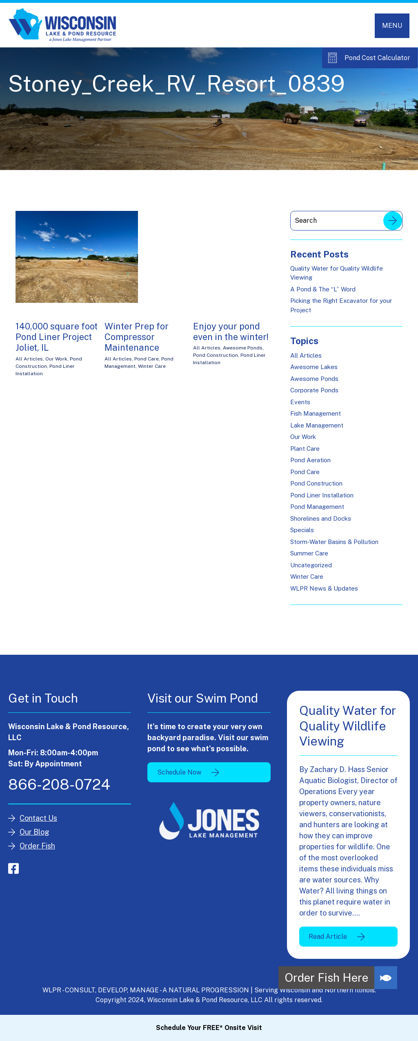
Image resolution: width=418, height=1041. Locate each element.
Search (392, 220)
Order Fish (37, 846)
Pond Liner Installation (322, 495)
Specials (302, 530)
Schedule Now (179, 772)
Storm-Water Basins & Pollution (334, 541)
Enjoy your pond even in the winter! (231, 331)
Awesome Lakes (314, 367)
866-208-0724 (59, 784)
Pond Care (146, 359)
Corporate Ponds (314, 390)
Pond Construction (215, 355)
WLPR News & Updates (324, 588)
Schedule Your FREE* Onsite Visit (209, 1028)
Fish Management (315, 413)
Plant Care (305, 448)
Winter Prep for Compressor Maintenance (136, 337)
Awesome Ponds (242, 348)
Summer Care (309, 553)
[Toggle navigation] (392, 25)
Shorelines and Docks (320, 518)
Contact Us (38, 818)
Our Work (56, 359)
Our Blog (34, 832)
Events (300, 401)
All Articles (29, 359)
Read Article (328, 936)
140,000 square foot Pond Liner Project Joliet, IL (57, 337)
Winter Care (152, 366)
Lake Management (316, 425)
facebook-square (13, 868)
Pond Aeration (310, 460)
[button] (385, 977)
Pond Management (317, 507)
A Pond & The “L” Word (323, 289)
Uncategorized (311, 565)
